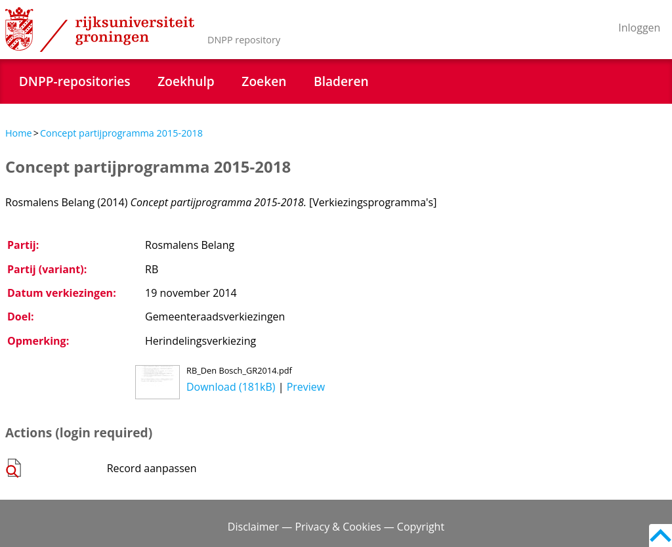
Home (18, 133)
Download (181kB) (231, 387)
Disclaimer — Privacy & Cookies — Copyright (336, 526)
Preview (306, 387)
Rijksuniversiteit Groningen (99, 29)
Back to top (660, 535)
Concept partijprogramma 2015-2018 (121, 133)
